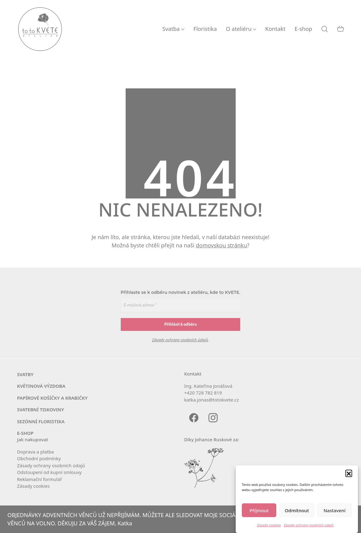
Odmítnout (297, 510)
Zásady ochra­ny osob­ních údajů (51, 465)
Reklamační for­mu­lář (39, 479)
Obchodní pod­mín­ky (39, 458)
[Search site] (324, 29)
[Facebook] (194, 417)
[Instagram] (213, 417)
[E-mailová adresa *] (180, 305)
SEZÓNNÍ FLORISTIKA (40, 421)
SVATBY (25, 374)
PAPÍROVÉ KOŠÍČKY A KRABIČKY (52, 398)
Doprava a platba (35, 452)
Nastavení (334, 510)
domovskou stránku (221, 245)
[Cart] (340, 29)
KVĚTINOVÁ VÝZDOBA (41, 386)
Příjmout (259, 510)
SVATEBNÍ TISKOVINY (40, 409)
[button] (349, 473)
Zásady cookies (269, 525)
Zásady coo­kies (33, 486)
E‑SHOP (25, 433)
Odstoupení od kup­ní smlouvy (49, 472)
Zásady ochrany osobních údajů (309, 525)
